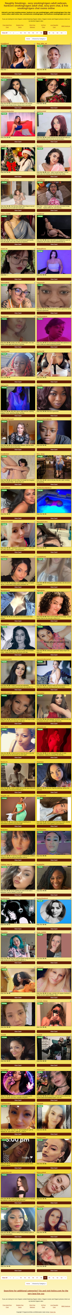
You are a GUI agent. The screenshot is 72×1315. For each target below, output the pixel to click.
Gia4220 (39, 1035)
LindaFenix (40, 214)
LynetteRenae (41, 556)
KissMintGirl (5, 454)
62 (57, 33)
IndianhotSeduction (7, 111)
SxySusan (40, 967)
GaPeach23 (4, 385)
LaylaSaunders (6, 1103)
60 (49, 33)
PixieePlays (5, 1070)
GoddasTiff (40, 351)
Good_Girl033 (41, 932)
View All (4, 33)
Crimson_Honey (42, 1001)
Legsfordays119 (6, 1172)
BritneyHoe (40, 693)
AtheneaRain (5, 282)
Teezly (39, 624)
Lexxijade (40, 1103)
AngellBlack (41, 180)
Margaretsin (5, 624)
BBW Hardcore (65, 26)
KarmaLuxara (41, 1137)
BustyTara (4, 829)
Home (28, 39)
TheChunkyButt (42, 316)
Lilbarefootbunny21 (7, 419)
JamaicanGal (5, 351)
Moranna (40, 146)
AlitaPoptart (41, 1070)
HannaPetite (5, 180)
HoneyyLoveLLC (6, 693)
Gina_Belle (4, 727)
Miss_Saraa (40, 454)
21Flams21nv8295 (7, 522)
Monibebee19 (5, 590)
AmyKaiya (40, 762)
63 (61, 33)
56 (33, 33)
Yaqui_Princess (42, 1240)
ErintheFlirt (40, 864)
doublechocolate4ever (44, 488)
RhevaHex (4, 932)
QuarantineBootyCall (44, 659)
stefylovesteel (41, 111)
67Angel (3, 967)
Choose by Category (39, 39)
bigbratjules (41, 590)
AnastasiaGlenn (6, 1001)
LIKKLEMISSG (5, 488)
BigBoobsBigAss (6, 77)
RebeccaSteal (41, 1172)
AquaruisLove (41, 727)
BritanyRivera (41, 249)
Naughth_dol (5, 796)
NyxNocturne (5, 898)
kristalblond (5, 43)
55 (29, 33)
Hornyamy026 (41, 796)
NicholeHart (5, 1206)
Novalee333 (5, 316)
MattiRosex (4, 556)
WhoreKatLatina (42, 522)
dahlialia (39, 385)
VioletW (3, 1035)
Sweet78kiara (41, 77)
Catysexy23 (40, 282)
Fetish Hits (53, 1312)
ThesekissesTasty (7, 1240)
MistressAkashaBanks (44, 419)
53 (21, 33)
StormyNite (40, 1206)
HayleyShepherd (42, 898)
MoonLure (4, 762)
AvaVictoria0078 (6, 659)
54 (25, 33)
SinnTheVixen (41, 829)
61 (53, 33)
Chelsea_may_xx (6, 864)
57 (37, 33)
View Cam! (18, 74)
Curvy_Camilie (6, 214)
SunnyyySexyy (6, 1137)
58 (41, 33)
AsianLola (4, 249)
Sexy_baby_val (42, 43)
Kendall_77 (4, 146)
